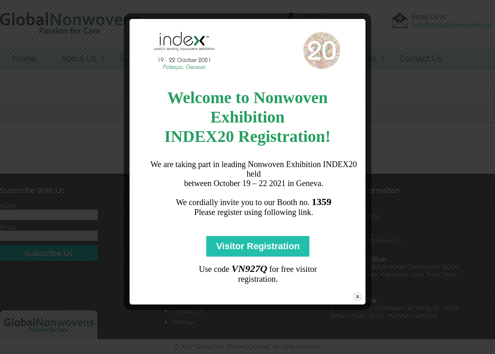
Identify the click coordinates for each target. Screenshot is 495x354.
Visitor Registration (258, 246)
